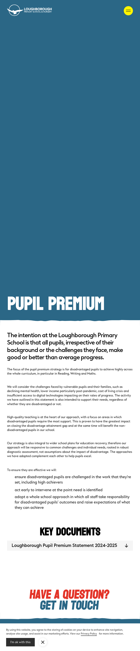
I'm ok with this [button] (20, 642)
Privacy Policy (89, 633)
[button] (43, 642)
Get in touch (69, 606)
